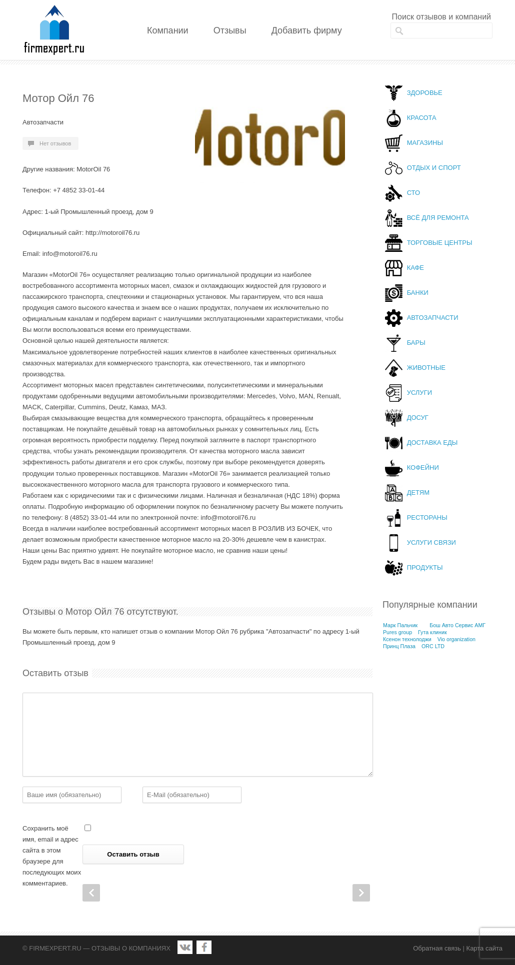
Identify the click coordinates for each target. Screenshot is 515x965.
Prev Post (91, 893)
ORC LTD (433, 646)
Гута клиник (432, 632)
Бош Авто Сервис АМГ (458, 625)
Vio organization (457, 639)
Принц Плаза (399, 646)
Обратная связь (437, 948)
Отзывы (230, 30)
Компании (167, 30)
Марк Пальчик (400, 625)
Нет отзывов (55, 143)
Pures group (397, 632)
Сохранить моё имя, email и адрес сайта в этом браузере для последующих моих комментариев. (51, 856)
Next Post (361, 893)
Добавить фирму (307, 30)
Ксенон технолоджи (407, 639)
